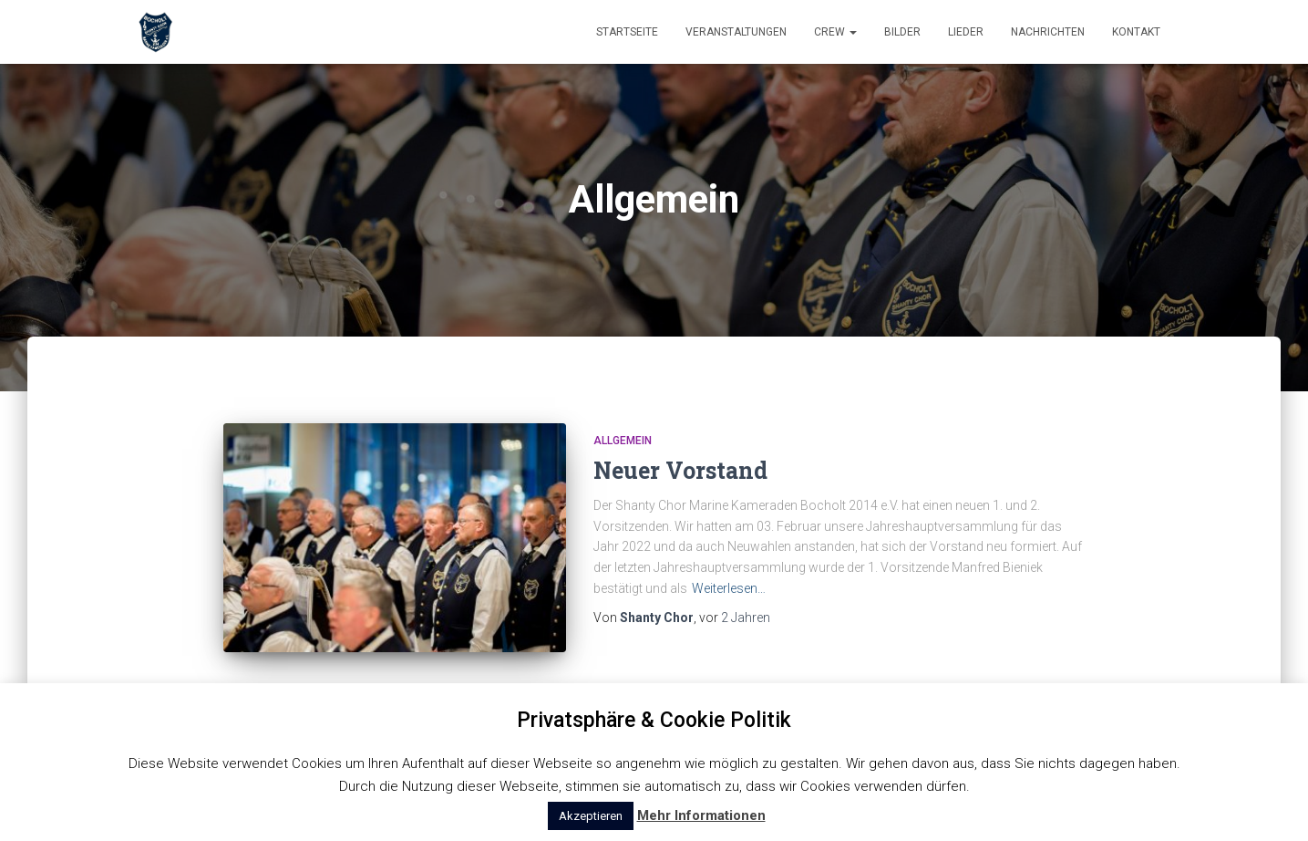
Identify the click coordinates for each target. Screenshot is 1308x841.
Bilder (902, 32)
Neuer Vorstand (680, 470)
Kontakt (1136, 32)
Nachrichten (1048, 32)
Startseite (627, 32)
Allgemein (622, 440)
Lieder (966, 32)
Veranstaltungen (736, 32)
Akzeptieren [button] (591, 816)
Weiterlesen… (729, 588)
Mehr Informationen (701, 815)
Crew (835, 32)
